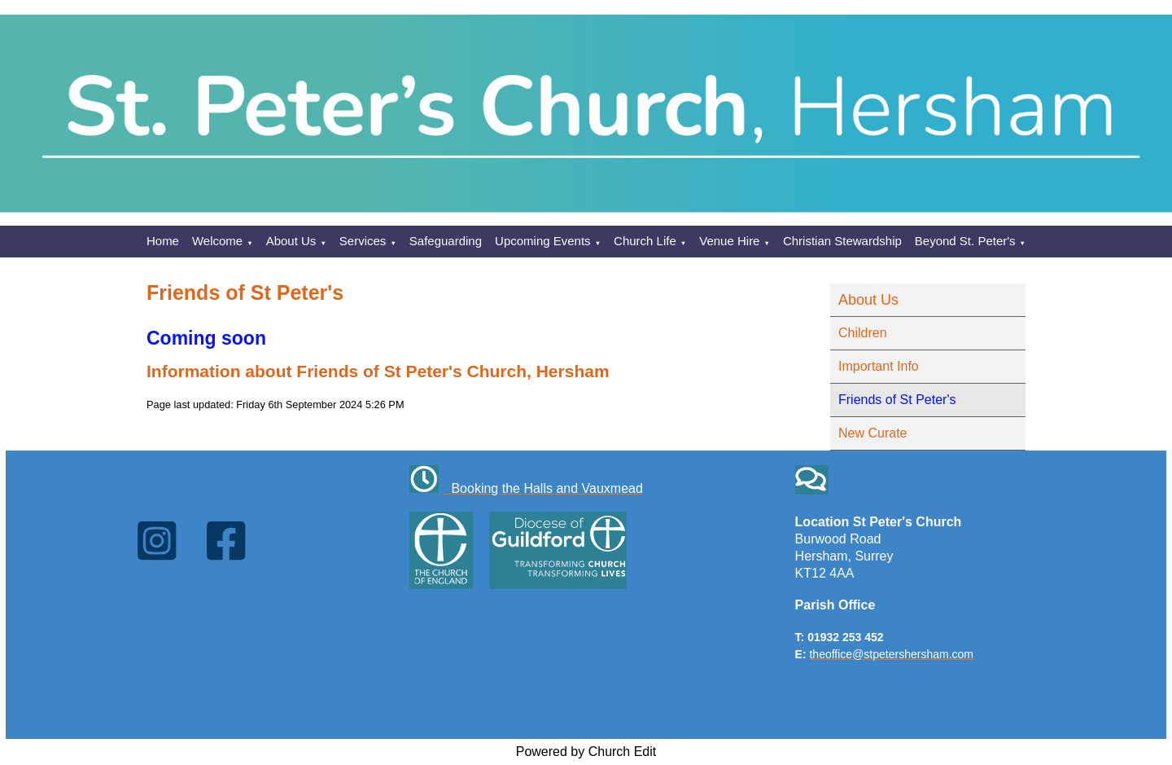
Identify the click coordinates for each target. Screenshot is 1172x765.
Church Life (645, 241)
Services (363, 241)
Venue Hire (729, 241)
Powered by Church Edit (586, 751)
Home (162, 241)
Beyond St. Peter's (965, 241)
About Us (291, 241)
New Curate (872, 433)
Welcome (217, 241)
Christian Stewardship (842, 241)
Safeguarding (445, 241)
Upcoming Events (543, 241)
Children (862, 333)
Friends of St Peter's (897, 400)
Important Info (878, 366)
